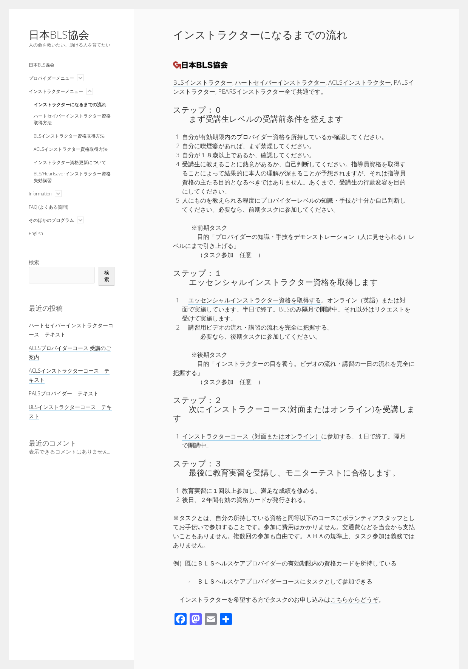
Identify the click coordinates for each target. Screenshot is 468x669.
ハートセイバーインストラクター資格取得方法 (72, 119)
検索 (34, 262)
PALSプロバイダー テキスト (64, 393)
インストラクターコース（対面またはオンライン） (251, 436)
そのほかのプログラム (51, 220)
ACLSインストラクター (359, 82)
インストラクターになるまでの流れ (70, 104)
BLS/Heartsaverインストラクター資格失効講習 (72, 177)
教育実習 (194, 490)
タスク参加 (218, 255)
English (36, 233)
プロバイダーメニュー (51, 78)
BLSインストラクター (202, 82)
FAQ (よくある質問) (48, 207)
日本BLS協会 (59, 34)
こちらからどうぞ (354, 599)
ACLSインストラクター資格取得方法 (71, 149)
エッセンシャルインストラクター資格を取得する (254, 300)
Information (40, 193)
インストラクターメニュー (56, 91)
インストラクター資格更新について (70, 162)
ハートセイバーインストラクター (280, 82)
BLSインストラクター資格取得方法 (69, 136)
